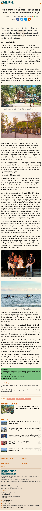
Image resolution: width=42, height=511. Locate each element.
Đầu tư (21, 7)
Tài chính (24, 463)
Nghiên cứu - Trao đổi (7, 458)
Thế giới (24, 461)
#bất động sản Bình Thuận (23, 398)
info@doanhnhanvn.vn (7, 503)
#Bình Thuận (10, 398)
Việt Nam (24, 458)
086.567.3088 (5, 502)
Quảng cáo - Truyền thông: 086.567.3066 (12, 507)
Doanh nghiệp (5, 463)
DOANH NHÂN (4, 461)
